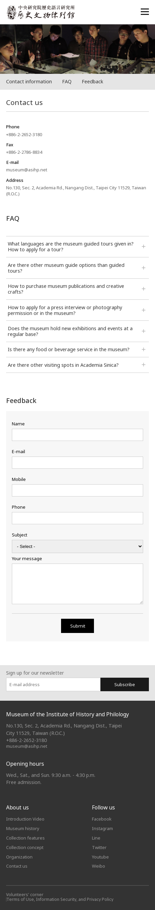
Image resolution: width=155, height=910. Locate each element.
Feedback (92, 81)
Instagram (102, 828)
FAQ (67, 81)
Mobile (19, 479)
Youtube (100, 857)
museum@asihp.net (26, 746)
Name (18, 424)
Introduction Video (25, 819)
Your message (27, 558)
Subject (19, 535)
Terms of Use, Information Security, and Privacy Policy (59, 899)
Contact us (16, 866)
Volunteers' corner (24, 894)
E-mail (18, 451)
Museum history (22, 828)
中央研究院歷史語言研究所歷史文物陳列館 (40, 12)
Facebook (102, 819)
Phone (18, 507)
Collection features (25, 838)
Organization (19, 857)
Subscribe (124, 684)
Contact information (29, 81)
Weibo (98, 866)
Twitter (99, 847)
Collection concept (24, 847)
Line (96, 838)
